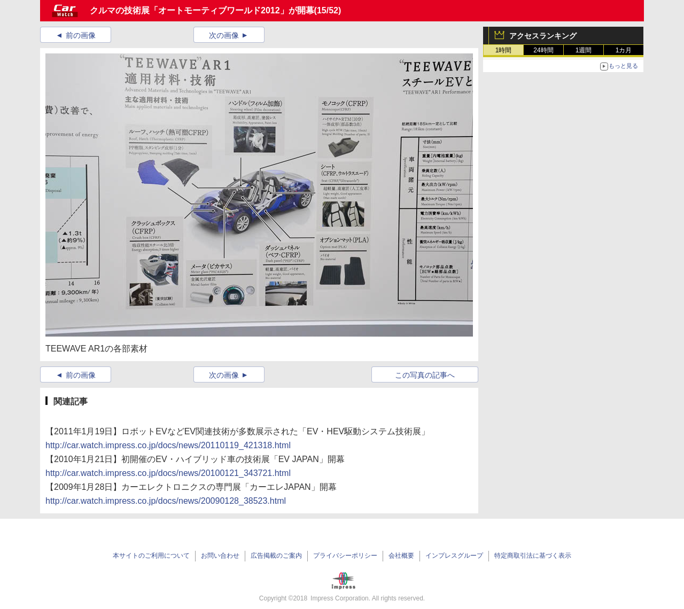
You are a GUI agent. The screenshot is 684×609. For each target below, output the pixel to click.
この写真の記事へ (425, 375)
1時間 (503, 50)
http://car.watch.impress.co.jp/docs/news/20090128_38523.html (165, 500)
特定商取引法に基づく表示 (532, 555)
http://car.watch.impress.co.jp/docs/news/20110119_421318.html (168, 445)
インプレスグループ (454, 555)
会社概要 (401, 555)
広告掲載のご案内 (276, 555)
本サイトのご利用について (151, 555)
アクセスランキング (543, 36)
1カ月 (624, 50)
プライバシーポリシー (345, 555)
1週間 (584, 50)
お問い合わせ (220, 555)
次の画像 (224, 35)
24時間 (543, 50)
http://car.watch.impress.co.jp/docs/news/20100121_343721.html (168, 473)
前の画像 (81, 35)
